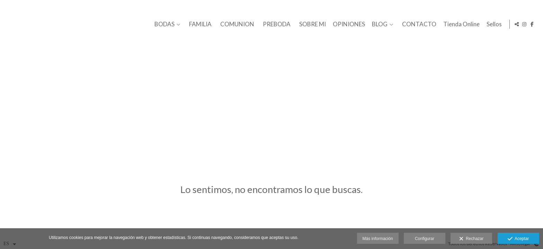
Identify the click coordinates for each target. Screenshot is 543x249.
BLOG (378, 24)
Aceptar (518, 239)
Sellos (493, 24)
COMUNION (236, 24)
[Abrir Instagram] (524, 24)
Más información (378, 238)
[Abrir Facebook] (532, 24)
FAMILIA (199, 24)
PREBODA (276, 24)
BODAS (163, 24)
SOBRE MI (311, 24)
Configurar (424, 238)
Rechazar (471, 239)
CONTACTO (418, 24)
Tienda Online (460, 24)
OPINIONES (348, 24)
